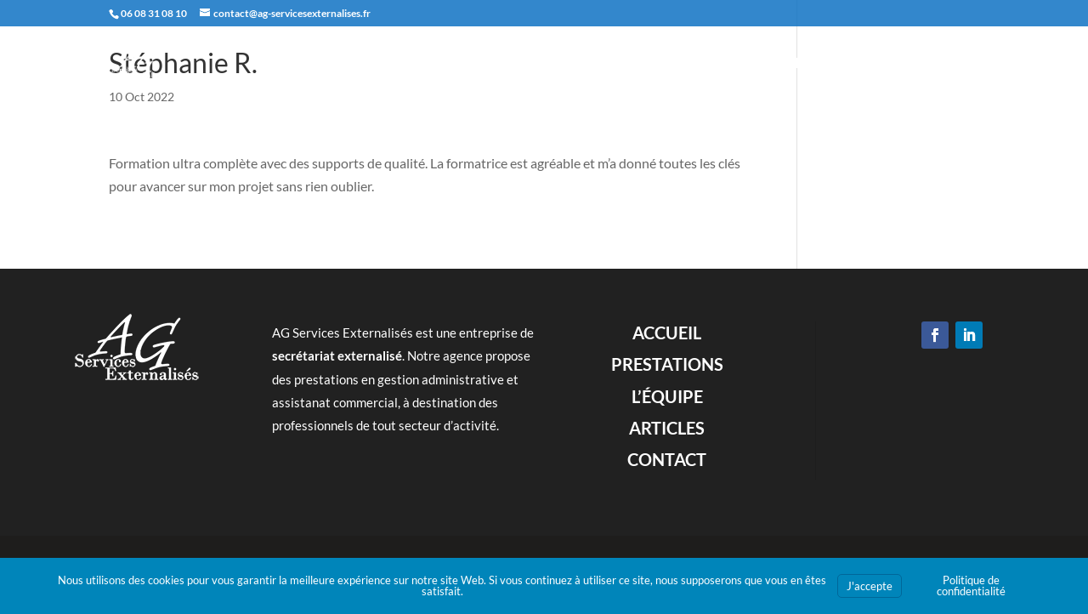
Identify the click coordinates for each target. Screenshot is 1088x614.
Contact (952, 61)
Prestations (713, 61)
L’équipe (801, 61)
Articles (876, 61)
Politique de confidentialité (971, 585)
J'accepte (869, 586)
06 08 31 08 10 (154, 13)
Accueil (627, 61)
